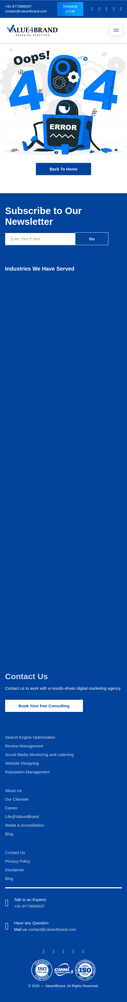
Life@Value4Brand (22, 816)
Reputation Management (27, 772)
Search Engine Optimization (30, 737)
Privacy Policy (17, 861)
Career (11, 808)
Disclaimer (14, 870)
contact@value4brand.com (26, 11)
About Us (13, 790)
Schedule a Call (70, 8)
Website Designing (22, 763)
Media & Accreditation (24, 825)
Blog (9, 834)
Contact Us (26, 676)
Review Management (24, 746)
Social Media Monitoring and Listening (39, 754)
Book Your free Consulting (44, 706)
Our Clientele (17, 799)
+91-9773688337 (18, 6)
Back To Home (63, 169)
